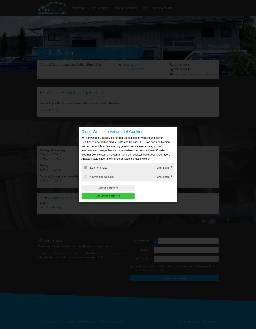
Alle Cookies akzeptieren (153, 192)
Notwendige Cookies (99, 180)
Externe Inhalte (95, 171)
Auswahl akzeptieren (102, 192)
